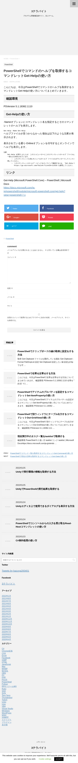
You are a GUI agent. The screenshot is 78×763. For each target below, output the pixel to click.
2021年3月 (6, 612)
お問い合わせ (41, 742)
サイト (9, 307)
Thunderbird (7, 699)
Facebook (6, 659)
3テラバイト (39, 11)
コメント (11, 258)
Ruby (4, 690)
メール (11, 298)
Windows (6, 712)
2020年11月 (7, 623)
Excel (4, 657)
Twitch (4, 701)
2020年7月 (6, 633)
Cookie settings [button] (45, 759)
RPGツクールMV (9, 688)
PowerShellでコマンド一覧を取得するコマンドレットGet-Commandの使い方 (41, 454)
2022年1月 (6, 597)
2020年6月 (6, 635)
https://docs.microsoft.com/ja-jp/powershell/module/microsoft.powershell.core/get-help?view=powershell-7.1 (34, 192)
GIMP (4, 661)
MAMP (5, 670)
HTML (4, 663)
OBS (4, 674)
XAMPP (5, 719)
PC (3, 677)
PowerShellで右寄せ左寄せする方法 (36, 374)
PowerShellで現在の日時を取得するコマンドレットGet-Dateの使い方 (38, 457)
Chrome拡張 (7, 652)
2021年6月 (6, 605)
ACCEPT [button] (59, 759)
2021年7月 (6, 602)
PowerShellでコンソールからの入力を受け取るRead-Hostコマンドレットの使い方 (43, 526)
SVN (4, 694)
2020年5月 (6, 638)
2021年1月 (6, 618)
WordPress (6, 714)
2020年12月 (7, 620)
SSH (4, 692)
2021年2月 (6, 615)
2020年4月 (6, 641)
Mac (3, 668)
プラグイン (6, 723)
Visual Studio (7, 710)
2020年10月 (7, 625)
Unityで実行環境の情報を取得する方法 (36, 473)
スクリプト (6, 721)
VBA (4, 708)
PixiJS (4, 681)
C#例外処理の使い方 (26, 541)
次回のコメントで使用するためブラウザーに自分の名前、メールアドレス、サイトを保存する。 (38, 320)
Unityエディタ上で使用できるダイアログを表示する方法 (45, 507)
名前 (10, 289)
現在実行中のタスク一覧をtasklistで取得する (41, 437)
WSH (4, 716)
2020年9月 (6, 628)
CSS (4, 655)
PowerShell (10, 240)
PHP (4, 679)
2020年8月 (6, 630)
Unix (4, 705)
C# (3, 650)
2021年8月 (6, 600)
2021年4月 (6, 610)
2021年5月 (6, 607)
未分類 (5, 726)
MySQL (5, 672)
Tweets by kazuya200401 (15, 572)
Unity (4, 703)
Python (5, 685)
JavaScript (6, 666)
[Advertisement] (39, 37)
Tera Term (6, 697)
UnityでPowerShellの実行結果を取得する (37, 490)
